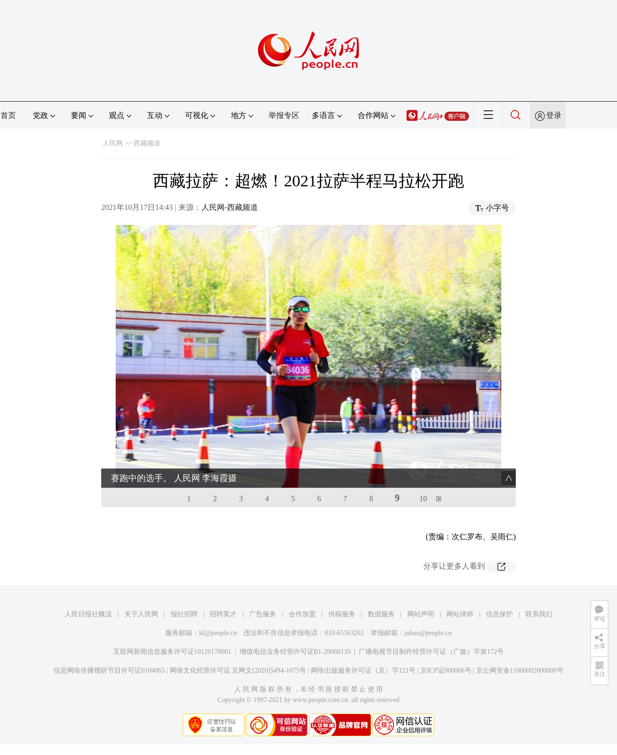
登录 (554, 115)
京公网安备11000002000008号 (519, 670)
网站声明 (420, 614)
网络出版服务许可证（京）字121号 (363, 670)
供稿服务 (341, 614)
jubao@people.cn (428, 633)
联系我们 (538, 614)
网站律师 (459, 614)
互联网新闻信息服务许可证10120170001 (172, 651)
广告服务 (262, 614)
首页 (8, 115)
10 (423, 499)
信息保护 (499, 614)
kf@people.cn (218, 633)
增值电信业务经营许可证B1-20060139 (295, 651)
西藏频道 (147, 143)
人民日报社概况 (88, 614)
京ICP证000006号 (445, 670)
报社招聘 (184, 614)
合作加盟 (302, 614)
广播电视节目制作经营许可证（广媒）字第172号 (431, 651)
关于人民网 (141, 614)
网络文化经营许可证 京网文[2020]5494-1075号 (238, 670)
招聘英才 (223, 614)
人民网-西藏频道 (229, 207)
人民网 (113, 143)
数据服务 (381, 614)
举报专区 (283, 115)
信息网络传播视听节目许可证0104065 (109, 670)
